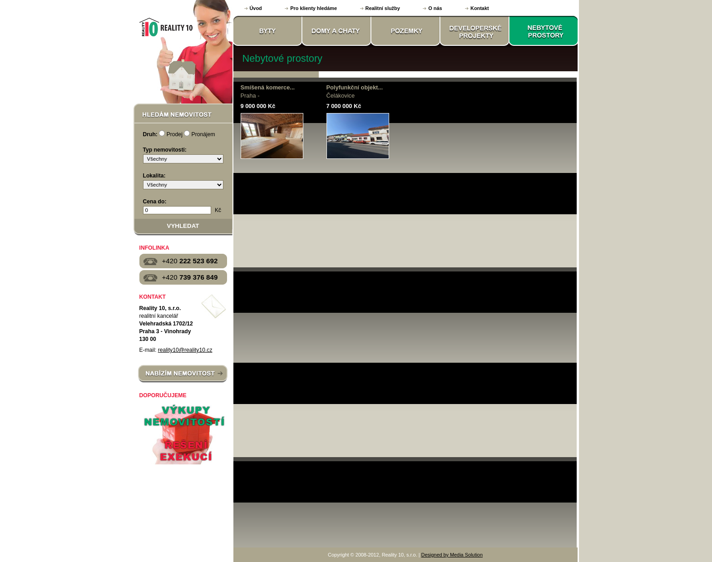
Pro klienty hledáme (313, 8)
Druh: (150, 134)
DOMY (336, 31)
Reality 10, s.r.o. (165, 26)
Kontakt (479, 8)
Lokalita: (154, 176)
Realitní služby (383, 8)
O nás (435, 8)
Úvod (256, 8)
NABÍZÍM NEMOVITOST (182, 374)
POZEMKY (405, 31)
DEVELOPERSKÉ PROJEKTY (474, 31)
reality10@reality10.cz (185, 350)
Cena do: (155, 201)
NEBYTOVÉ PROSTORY (543, 31)
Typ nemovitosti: (165, 150)
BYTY (267, 31)
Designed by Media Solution (452, 554)
